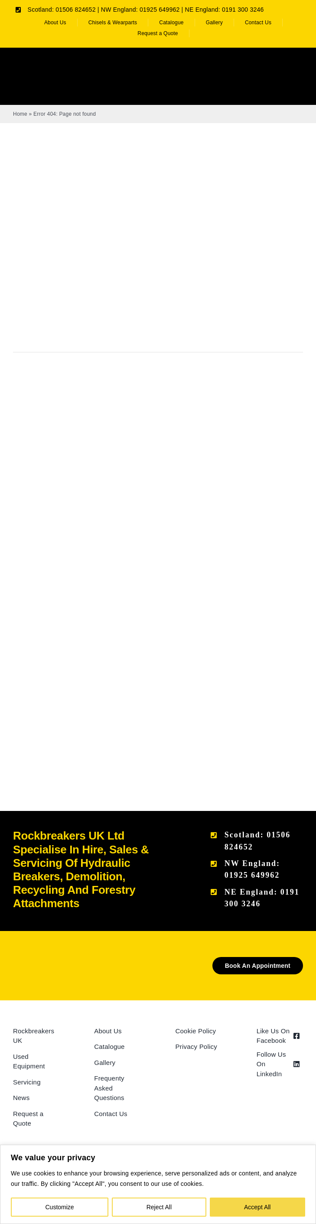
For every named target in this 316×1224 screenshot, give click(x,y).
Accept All (257, 1207)
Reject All (159, 1207)
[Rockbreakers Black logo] (45, 960)
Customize (60, 1207)
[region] (158, 1184)
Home (20, 114)
